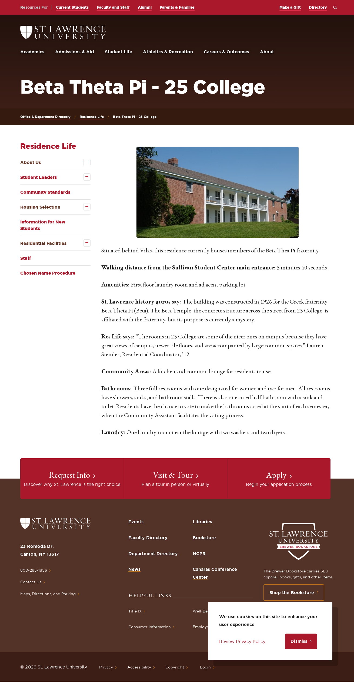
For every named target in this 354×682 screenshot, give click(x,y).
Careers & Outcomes (226, 51)
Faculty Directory (148, 537)
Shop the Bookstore (291, 592)
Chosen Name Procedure (47, 273)
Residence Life (92, 116)
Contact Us (30, 582)
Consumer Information (149, 627)
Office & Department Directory (45, 116)
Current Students (72, 7)
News (134, 569)
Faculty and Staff (113, 7)
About (267, 51)
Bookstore (204, 537)
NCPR (199, 553)
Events (135, 521)
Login (205, 667)
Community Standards (45, 192)
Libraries (202, 521)
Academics (32, 51)
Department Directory (153, 553)
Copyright (174, 667)
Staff (25, 258)
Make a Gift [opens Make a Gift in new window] (290, 7)
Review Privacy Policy (242, 641)
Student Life (118, 51)
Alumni (145, 7)
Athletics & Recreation (168, 51)
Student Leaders (38, 177)
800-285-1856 (33, 570)
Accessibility (139, 667)
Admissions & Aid (74, 51)
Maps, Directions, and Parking (48, 594)
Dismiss (298, 641)
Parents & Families (177, 7)
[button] (217, 192)
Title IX (135, 611)
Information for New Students (42, 225)
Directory (318, 7)
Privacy (106, 667)
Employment (204, 627)
